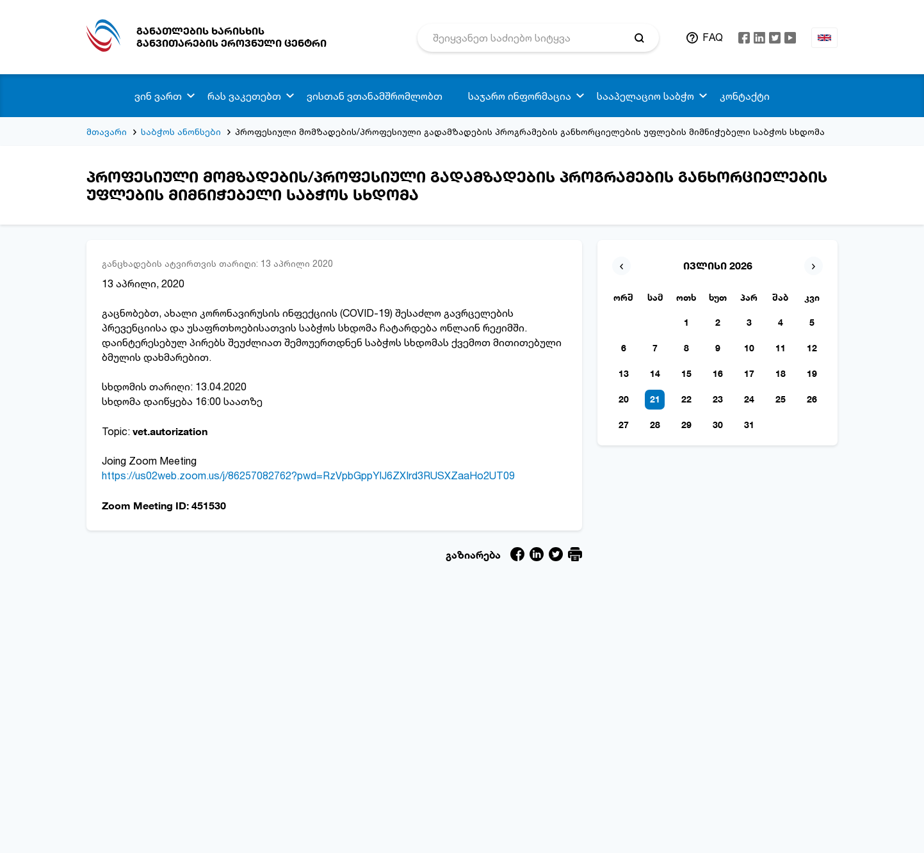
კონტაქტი (745, 96)
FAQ (712, 37)
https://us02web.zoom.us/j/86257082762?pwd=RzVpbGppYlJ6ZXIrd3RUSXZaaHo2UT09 (308, 475)
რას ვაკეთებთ (244, 96)
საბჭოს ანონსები (181, 131)
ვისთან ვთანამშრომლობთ (374, 96)
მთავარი (106, 131)
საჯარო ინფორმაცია (519, 96)
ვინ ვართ (158, 96)
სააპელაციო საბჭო (645, 96)
